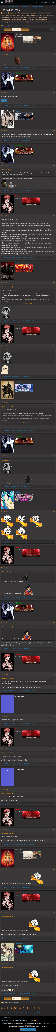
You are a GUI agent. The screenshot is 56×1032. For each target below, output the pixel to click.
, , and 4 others (19, 887)
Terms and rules (14, 1020)
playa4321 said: (7, 571)
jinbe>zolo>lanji (6, 19)
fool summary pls (32, 17)
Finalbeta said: (6, 917)
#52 (54, 623)
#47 (54, 345)
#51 (54, 567)
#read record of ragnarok (8, 15)
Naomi (17, 492)
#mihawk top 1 (25, 13)
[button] (2, 2)
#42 (54, 93)
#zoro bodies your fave (23, 15)
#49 (54, 456)
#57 (54, 829)
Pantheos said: (6, 287)
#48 (54, 402)
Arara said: (5, 350)
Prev (8, 30)
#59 (54, 912)
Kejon (17, 111)
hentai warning (43, 17)
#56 (54, 789)
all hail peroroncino (36, 15)
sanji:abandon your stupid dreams (43, 22)
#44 (54, 165)
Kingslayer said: (7, 753)
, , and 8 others (19, 105)
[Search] (53, 2)
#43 (54, 131)
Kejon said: (5, 170)
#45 (54, 216)
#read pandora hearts (44, 13)
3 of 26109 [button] (16, 30)
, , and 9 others (19, 430)
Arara (17, 263)
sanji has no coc (19, 22)
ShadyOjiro (19, 944)
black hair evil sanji (7, 17)
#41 (54, 54)
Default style (5, 1017)
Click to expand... (28, 303)
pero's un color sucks (28, 19)
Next (25, 30)
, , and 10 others (17, 486)
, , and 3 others (19, 67)
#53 (54, 674)
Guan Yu (18, 382)
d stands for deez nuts (20, 17)
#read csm (33, 13)
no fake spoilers (16, 19)
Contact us (4, 1020)
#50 (54, 512)
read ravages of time (7, 22)
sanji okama (28, 22)
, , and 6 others (19, 190)
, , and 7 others (19, 140)
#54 (54, 716)
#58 (54, 869)
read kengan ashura (41, 19)
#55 (54, 749)
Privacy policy (24, 1020)
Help (31, 1020)
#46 (54, 283)
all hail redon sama (49, 15)
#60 (54, 963)
